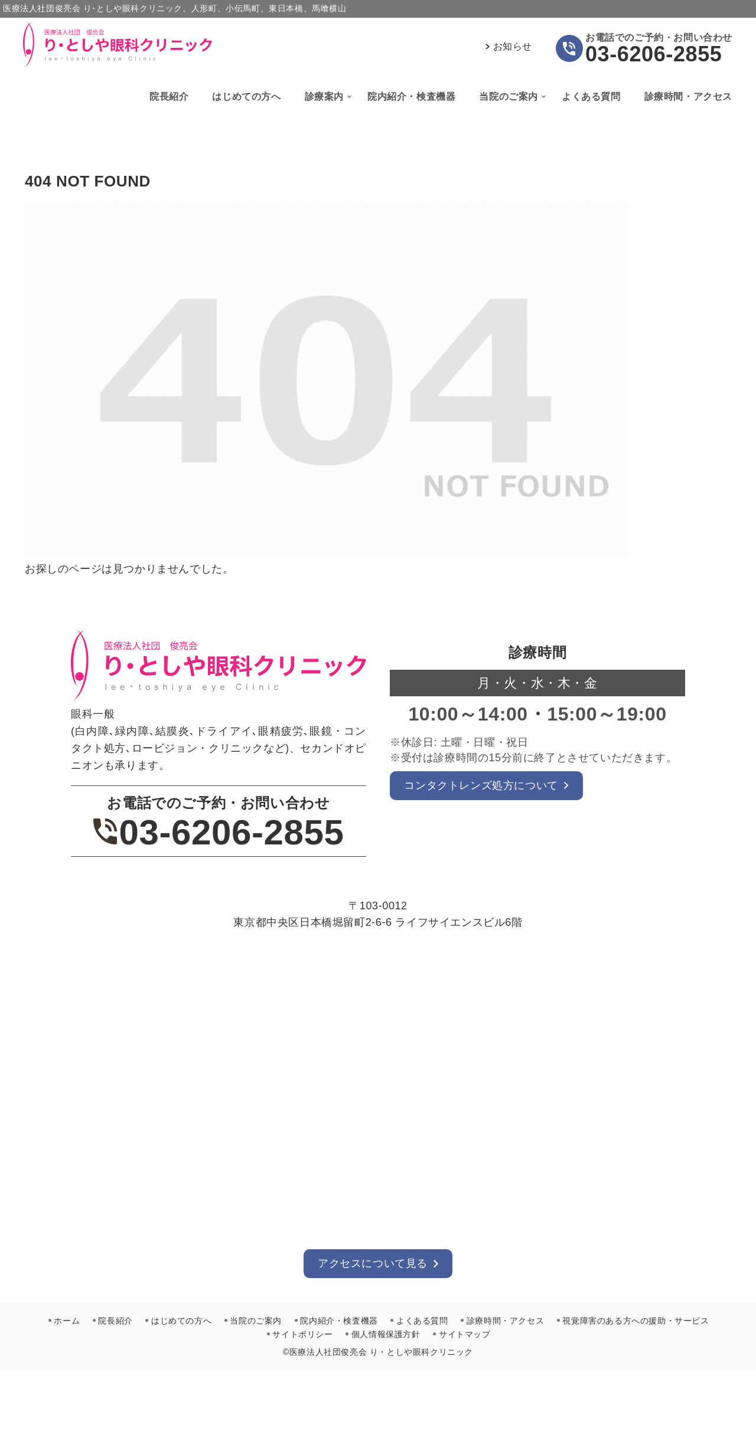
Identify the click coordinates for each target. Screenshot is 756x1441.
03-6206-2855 (653, 54)
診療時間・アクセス (506, 1320)
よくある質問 (423, 1320)
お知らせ (512, 46)
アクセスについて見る (373, 1263)
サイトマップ (465, 1333)
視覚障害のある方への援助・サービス (637, 1320)
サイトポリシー (302, 1333)
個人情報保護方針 (386, 1333)
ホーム (66, 1320)
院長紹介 (114, 1320)
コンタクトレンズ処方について (481, 785)
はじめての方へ (181, 1320)
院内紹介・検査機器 (339, 1320)
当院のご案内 (256, 1320)
